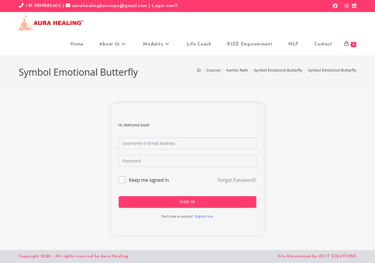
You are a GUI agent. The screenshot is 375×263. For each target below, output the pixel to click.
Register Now (204, 216)
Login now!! (164, 6)
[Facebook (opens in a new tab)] (335, 6)
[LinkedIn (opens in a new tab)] (353, 6)
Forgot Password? (237, 180)
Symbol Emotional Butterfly (332, 70)
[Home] (199, 70)
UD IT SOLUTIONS (337, 256)
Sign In (187, 201)
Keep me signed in (149, 180)
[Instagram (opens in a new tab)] (346, 6)
